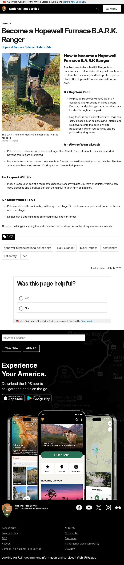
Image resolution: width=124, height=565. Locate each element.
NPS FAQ (70, 527)
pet (25, 256)
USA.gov (70, 548)
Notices (6, 543)
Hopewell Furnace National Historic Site (26, 47)
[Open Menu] (112, 9)
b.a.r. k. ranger (65, 248)
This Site (11, 348)
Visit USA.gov (86, 557)
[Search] (43, 337)
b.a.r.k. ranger (88, 248)
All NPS (31, 348)
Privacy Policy (10, 533)
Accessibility (9, 527)
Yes (27, 298)
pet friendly (110, 248)
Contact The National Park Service (21, 548)
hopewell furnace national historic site (27, 248)
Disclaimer (71, 538)
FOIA (4, 538)
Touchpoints (87, 321)
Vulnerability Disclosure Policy (82, 543)
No (27, 308)
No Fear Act (71, 533)
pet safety (10, 256)
